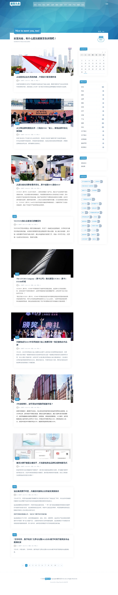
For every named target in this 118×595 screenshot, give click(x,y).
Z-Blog (57, 588)
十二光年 (86, 230)
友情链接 (92, 139)
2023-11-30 (23, 226)
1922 (31, 226)
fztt (103, 31)
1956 (33, 189)
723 (33, 135)
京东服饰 (86, 208)
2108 (33, 287)
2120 (33, 351)
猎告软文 (83, 163)
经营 (61, 4)
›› (61, 571)
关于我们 (92, 131)
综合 (80, 4)
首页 (37, 4)
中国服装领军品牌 (96, 212)
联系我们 (92, 147)
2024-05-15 (25, 189)
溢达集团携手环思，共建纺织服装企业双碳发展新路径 (37, 498)
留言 (101, 39)
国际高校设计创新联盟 (89, 186)
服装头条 (15, 3)
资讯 (41, 4)
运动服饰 (86, 195)
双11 (85, 212)
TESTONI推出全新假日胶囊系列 (28, 222)
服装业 (96, 239)
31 (85, 72)
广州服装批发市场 (88, 199)
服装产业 (86, 190)
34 (33, 81)
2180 (33, 410)
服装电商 (86, 221)
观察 (76, 4)
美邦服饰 (96, 190)
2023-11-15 (25, 287)
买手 (65, 4)
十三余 (95, 230)
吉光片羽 (66, 588)
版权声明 (92, 143)
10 (55, 571)
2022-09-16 (25, 472)
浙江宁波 (86, 203)
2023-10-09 (25, 351)
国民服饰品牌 (87, 217)
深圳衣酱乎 (86, 239)
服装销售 (86, 234)
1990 (31, 552)
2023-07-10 (25, 410)
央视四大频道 (97, 226)
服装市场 (86, 226)
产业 (72, 4)
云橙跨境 (99, 181)
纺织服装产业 (97, 203)
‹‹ (22, 571)
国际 (57, 4)
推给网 (83, 166)
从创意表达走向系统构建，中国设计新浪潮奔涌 (37, 77)
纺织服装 (96, 221)
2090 (31, 501)
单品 (45, 4)
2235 (33, 472)
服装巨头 (95, 234)
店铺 (69, 4)
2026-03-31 (25, 81)
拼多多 (97, 217)
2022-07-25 (23, 501)
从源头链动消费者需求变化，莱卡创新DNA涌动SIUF (39, 186)
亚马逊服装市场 (87, 181)
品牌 (53, 4)
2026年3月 (84, 49)
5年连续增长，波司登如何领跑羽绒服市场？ (35, 407)
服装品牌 (96, 208)
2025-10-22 (25, 135)
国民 (49, 4)
